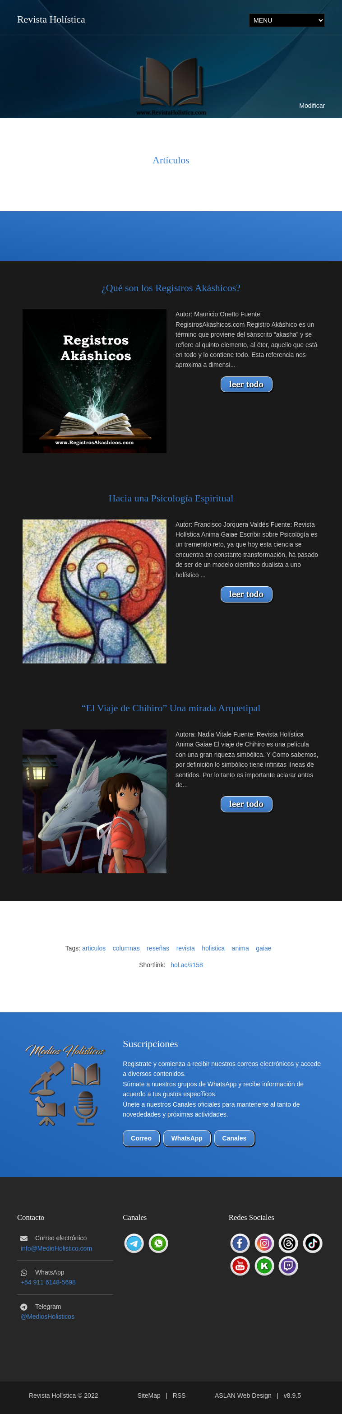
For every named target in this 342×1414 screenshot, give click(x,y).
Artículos (171, 160)
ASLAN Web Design (243, 1395)
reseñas (158, 948)
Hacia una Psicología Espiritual (171, 498)
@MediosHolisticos (47, 1316)
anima (240, 948)
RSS (179, 1395)
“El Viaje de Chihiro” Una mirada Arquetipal (171, 708)
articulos (94, 948)
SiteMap (148, 1395)
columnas (126, 948)
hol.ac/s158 (187, 965)
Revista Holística (51, 19)
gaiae (263, 948)
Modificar (312, 105)
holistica (213, 948)
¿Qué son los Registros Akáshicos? (171, 287)
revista (185, 948)
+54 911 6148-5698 (48, 1282)
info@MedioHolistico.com (56, 1248)
